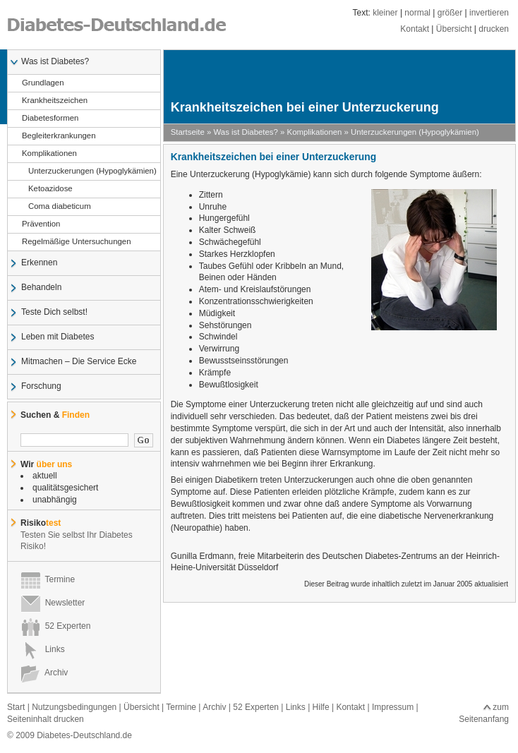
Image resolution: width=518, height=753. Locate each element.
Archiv (44, 672)
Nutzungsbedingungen (74, 707)
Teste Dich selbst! (54, 313)
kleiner (385, 13)
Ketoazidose (47, 189)
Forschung (40, 387)
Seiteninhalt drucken (45, 719)
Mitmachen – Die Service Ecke (78, 362)
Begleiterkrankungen (58, 136)
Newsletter (52, 603)
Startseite (188, 132)
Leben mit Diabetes (57, 337)
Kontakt (414, 29)
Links (42, 649)
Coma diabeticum (56, 206)
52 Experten (55, 626)
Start (16, 707)
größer (450, 13)
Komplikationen (49, 153)
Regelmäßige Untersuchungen (76, 242)
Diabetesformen (49, 118)
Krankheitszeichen (54, 101)
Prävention (40, 224)
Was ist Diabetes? (54, 62)
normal (417, 13)
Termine (47, 579)
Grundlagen (42, 83)
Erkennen (38, 263)
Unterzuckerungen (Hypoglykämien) (89, 171)
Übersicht (454, 29)
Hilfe (321, 707)
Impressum (393, 707)
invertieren (489, 13)
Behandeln (40, 288)
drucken (493, 29)
